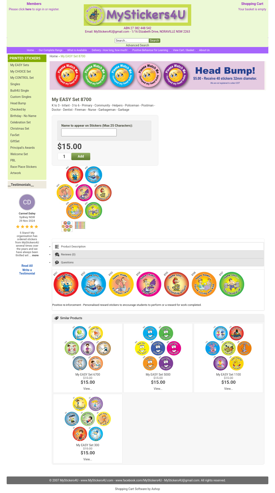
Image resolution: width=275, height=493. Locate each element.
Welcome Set (19, 154)
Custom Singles (20, 97)
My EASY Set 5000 (158, 374)
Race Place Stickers (23, 166)
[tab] (158, 246)
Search (154, 40)
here (28, 9)
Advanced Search (137, 45)
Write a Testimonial (27, 271)
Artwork (15, 173)
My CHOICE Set (20, 71)
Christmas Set (19, 128)
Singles (15, 84)
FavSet (14, 135)
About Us (204, 50)
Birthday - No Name (23, 116)
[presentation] (158, 246)
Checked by (18, 109)
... (34, 255)
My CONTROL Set (22, 77)
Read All (27, 265)
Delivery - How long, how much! (109, 50)
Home (30, 50)
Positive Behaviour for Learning (150, 50)
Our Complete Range (50, 50)
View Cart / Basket (183, 50)
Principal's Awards (22, 147)
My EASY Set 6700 (87, 374)
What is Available (77, 50)
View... (87, 388)
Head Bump (18, 103)
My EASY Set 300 (87, 445)
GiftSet (15, 141)
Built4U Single (19, 90)
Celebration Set (20, 122)
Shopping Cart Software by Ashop (137, 489)
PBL (13, 160)
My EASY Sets (19, 65)
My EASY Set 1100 (228, 374)
